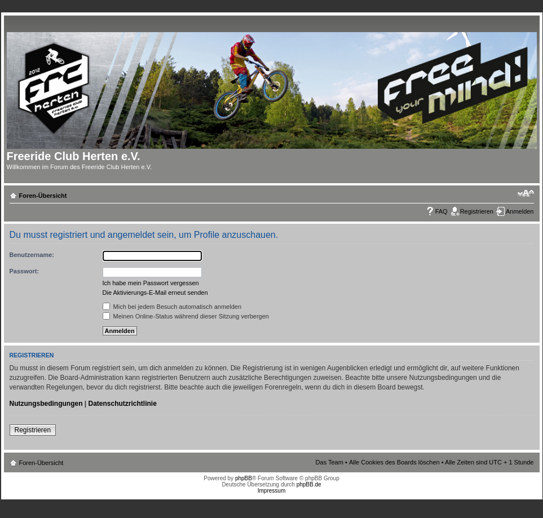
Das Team (329, 462)
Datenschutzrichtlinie (123, 404)
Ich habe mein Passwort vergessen (151, 283)
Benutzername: (32, 254)
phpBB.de (309, 484)
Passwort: (24, 271)
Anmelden (520, 211)
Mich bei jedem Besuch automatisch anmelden (172, 306)
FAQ (441, 211)
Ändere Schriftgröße (526, 193)
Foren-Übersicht (43, 195)
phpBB (243, 478)
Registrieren (476, 211)
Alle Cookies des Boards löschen (394, 462)
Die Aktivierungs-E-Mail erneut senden (155, 292)
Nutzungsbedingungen (46, 404)
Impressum (271, 491)
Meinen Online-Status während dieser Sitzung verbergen (186, 316)
